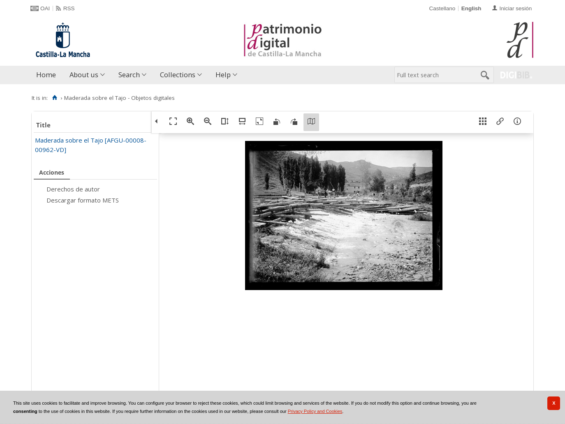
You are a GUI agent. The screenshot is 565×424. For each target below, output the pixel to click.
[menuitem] (48, 75)
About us (83, 74)
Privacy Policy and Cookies (315, 411)
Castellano (442, 8)
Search (129, 74)
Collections (177, 74)
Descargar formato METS (82, 200)
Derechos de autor (73, 189)
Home (46, 74)
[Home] (54, 98)
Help (223, 74)
